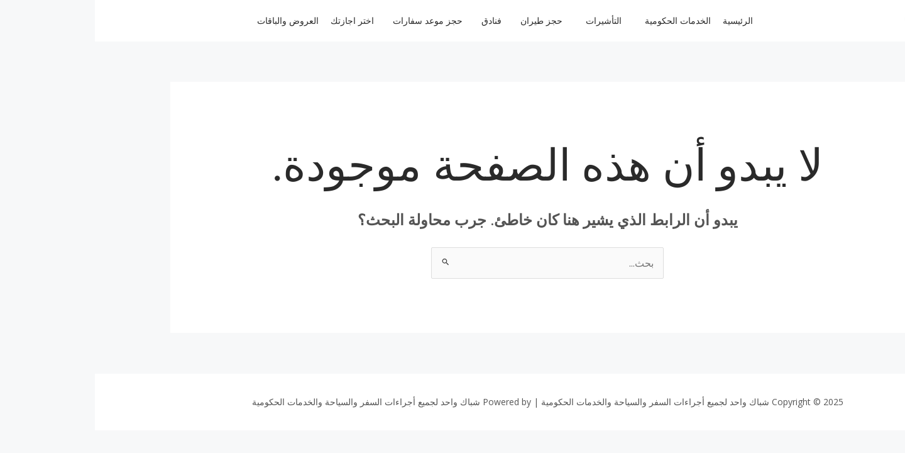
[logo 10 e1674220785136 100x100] (822, 18)
